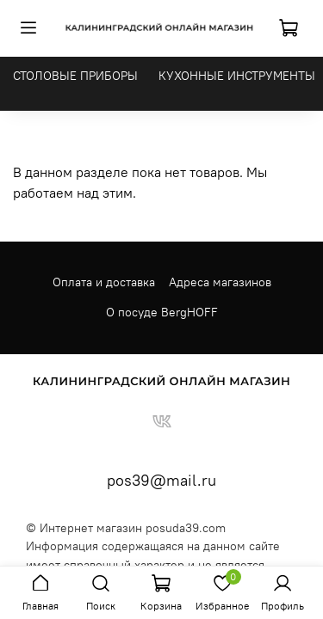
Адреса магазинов (220, 282)
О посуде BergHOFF (162, 312)
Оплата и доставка (104, 282)
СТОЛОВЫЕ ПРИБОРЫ (75, 75)
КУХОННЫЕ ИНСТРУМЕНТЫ (236, 75)
